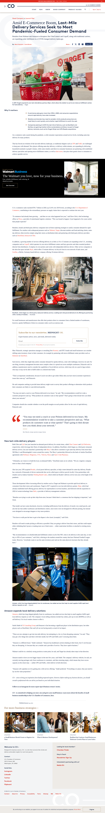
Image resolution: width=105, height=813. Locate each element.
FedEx (80, 144)
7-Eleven (43, 455)
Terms (39, 794)
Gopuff (26, 244)
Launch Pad (30, 18)
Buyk (31, 249)
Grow (48, 9)
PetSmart (26, 455)
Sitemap (45, 794)
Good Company (59, 9)
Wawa (49, 455)
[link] (85, 9)
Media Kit (60, 765)
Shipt (79, 486)
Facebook (8, 781)
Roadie (33, 469)
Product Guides (75, 9)
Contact (6, 794)
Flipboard (7, 784)
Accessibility (31, 794)
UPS (73, 144)
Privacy (22, 794)
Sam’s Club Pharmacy (61, 455)
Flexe (20, 219)
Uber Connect (73, 444)
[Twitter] (76, 44)
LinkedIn (7, 774)
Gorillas (14, 252)
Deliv (34, 491)
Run (41, 9)
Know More (77, 809)
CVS (38, 455)
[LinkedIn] (79, 44)
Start (34, 9)
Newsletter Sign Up (64, 757)
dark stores (59, 151)
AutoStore (24, 356)
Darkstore (15, 356)
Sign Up (99, 9)
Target (57, 230)
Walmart (52, 230)
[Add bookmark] (89, 44)
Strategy (7, 735)
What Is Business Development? (47, 737)
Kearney (55, 350)
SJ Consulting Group (29, 625)
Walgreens (33, 455)
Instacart (27, 235)
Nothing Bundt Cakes (40, 475)
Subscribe (79, 341)
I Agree (91, 809)
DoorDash (20, 235)
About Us (15, 794)
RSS (52, 794)
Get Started (10, 185)
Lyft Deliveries (85, 444)
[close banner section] (101, 1)
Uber (33, 235)
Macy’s (49, 449)
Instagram (8, 771)
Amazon (15, 614)
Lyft (23, 444)
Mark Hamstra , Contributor (23, 44)
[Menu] (5, 6)
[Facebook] (72, 44)
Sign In (94, 9)
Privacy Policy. (39, 344)
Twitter (7, 778)
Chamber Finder (63, 750)
